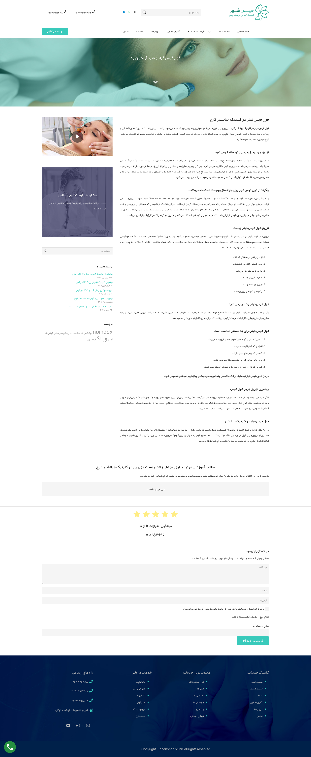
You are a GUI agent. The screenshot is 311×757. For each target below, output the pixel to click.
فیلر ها (200, 688)
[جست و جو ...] (171, 12)
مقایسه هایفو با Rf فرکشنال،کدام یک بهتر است (89, 306)
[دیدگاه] (155, 574)
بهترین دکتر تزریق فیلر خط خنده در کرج (93, 298)
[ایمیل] (155, 600)
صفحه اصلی (256, 681)
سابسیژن (140, 716)
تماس (259, 716)
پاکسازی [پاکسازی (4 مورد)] (90, 340)
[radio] (174, 514)
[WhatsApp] (129, 12)
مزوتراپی (140, 681)
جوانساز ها (198, 702)
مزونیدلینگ (139, 709)
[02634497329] (90, 691)
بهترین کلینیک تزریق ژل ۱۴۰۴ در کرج (94, 282)
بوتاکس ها (198, 695)
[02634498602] (90, 701)
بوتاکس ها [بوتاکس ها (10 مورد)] (86, 333)
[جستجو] (144, 12)
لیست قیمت (256, 688)
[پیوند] (248, 12)
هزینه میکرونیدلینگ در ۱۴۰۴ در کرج (94, 290)
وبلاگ (259, 695)
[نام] (155, 590)
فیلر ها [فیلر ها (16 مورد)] (49, 332)
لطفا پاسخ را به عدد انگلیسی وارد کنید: (250, 616)
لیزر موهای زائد (196, 681)
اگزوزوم (141, 695)
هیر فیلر (141, 702)
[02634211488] (90, 682)
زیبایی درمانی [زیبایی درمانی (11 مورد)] (61, 333)
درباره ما (258, 709)
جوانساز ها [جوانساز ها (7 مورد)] (75, 333)
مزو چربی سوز (138, 688)
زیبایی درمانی (197, 716)
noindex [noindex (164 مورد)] (103, 332)
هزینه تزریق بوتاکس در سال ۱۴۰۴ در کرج (92, 274)
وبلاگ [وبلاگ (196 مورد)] (101, 338)
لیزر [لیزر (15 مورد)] (110, 339)
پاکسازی (199, 709)
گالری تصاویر (256, 702)
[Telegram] (124, 12)
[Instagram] (134, 12)
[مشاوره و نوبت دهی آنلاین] (77, 202)
